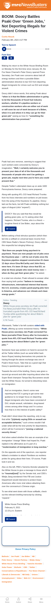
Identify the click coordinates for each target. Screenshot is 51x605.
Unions (35, 574)
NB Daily (26, 574)
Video (19, 578)
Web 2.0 (27, 578)
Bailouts (5, 556)
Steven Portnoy (20, 560)
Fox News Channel (37, 571)
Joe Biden (25, 556)
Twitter (32, 567)
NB (33, 556)
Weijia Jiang (35, 560)
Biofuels (17, 567)
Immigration (7, 582)
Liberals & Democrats (11, 574)
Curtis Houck (8, 37)
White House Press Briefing (13, 564)
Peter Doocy (7, 560)
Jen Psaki (15, 556)
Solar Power (7, 567)
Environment (38, 578)
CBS (25, 567)
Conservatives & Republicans (14, 571)
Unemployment (8, 578)
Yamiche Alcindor (34, 564)
